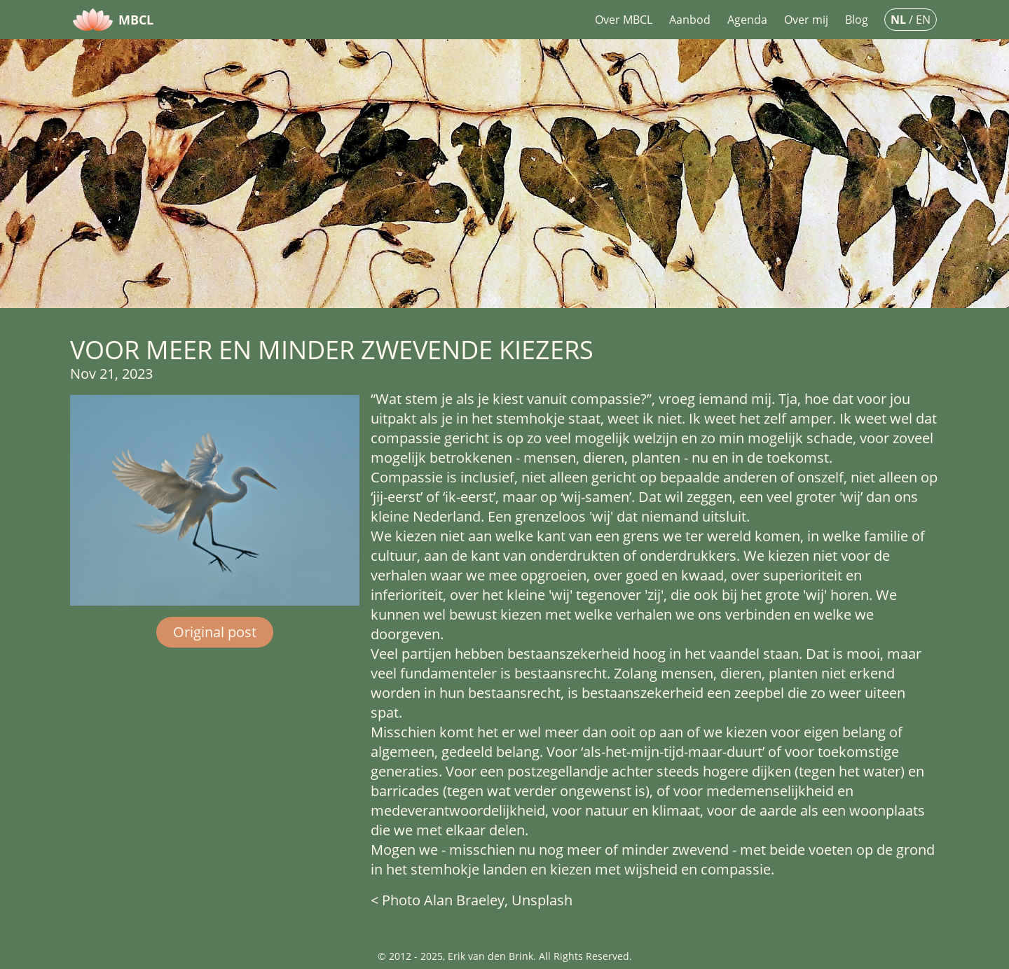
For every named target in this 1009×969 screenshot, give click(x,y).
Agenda (747, 19)
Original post (214, 631)
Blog (856, 19)
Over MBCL (623, 19)
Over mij (806, 19)
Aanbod (690, 19)
